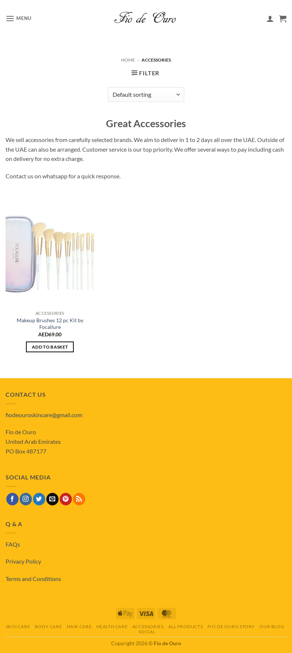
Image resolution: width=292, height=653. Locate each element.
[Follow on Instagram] (26, 499)
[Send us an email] (52, 499)
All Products (185, 626)
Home (128, 60)
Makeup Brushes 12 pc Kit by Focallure (50, 323)
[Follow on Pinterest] (66, 499)
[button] (18, 18)
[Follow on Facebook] (12, 499)
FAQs (13, 544)
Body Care (48, 626)
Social (147, 631)
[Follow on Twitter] (39, 499)
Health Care (112, 626)
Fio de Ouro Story (231, 626)
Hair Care (79, 626)
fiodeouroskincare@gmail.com (44, 414)
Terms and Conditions (33, 578)
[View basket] (282, 18)
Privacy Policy (23, 561)
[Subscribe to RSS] (79, 499)
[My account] (270, 18)
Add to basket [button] (50, 346)
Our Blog (271, 626)
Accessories (148, 626)
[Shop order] (146, 94)
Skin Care (18, 626)
